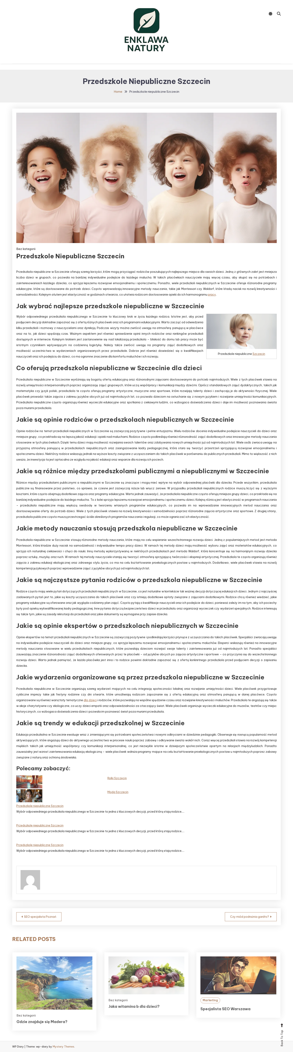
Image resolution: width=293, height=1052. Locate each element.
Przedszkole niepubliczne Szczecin (39, 806)
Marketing (210, 1007)
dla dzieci (90, 700)
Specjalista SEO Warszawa (225, 1015)
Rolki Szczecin (117, 778)
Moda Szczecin (117, 792)
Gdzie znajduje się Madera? (41, 1028)
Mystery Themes (63, 1046)
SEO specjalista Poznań (40, 917)
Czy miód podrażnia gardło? (249, 917)
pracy (212, 294)
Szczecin (259, 354)
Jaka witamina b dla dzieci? (134, 1013)
